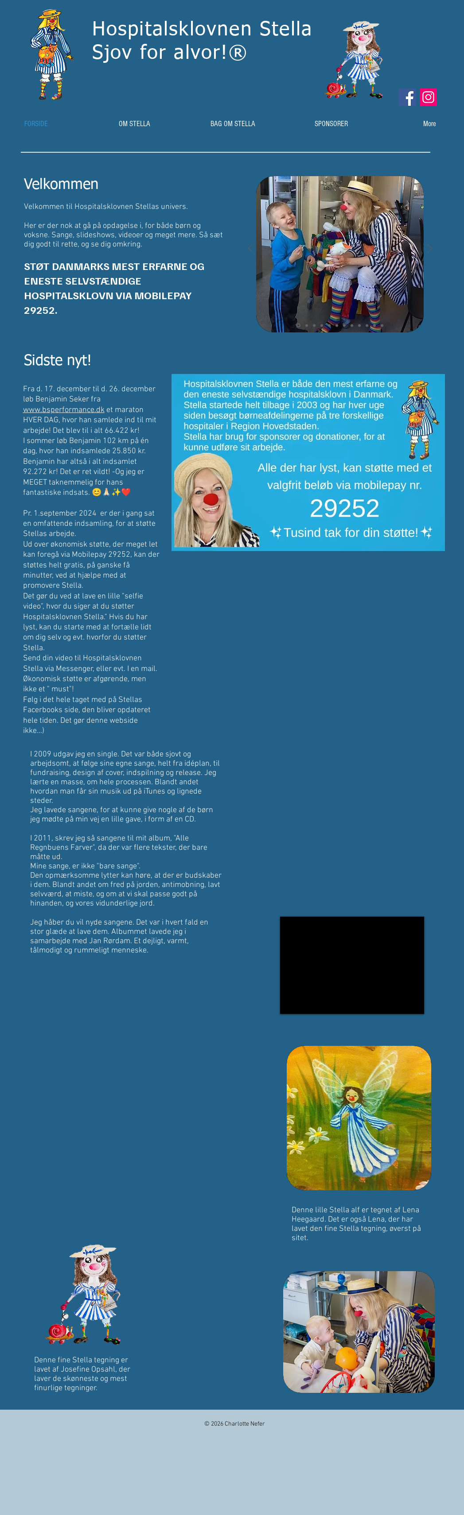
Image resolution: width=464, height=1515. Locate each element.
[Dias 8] (352, 325)
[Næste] (430, 249)
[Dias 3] (314, 325)
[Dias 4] (321, 325)
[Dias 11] (374, 325)
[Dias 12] (382, 325)
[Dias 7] (344, 325)
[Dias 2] (306, 325)
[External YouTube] (352, 965)
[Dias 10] (367, 325)
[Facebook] (407, 97)
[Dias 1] (298, 326)
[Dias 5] (329, 325)
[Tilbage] (250, 249)
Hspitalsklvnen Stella (206, 30)
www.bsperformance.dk (64, 410)
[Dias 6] (336, 325)
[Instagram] (428, 97)
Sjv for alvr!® (170, 53)
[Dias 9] (359, 325)
